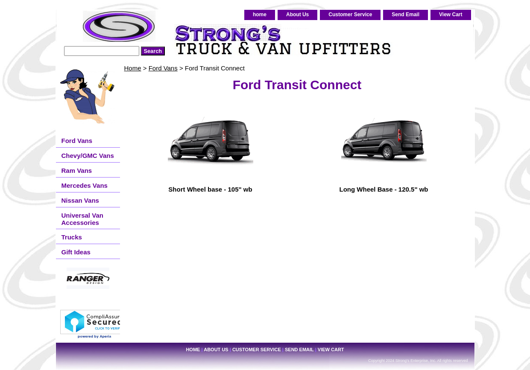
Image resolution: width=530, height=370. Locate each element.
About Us (297, 14)
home (259, 14)
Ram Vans (76, 170)
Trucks (71, 237)
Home (132, 68)
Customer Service (350, 14)
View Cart (450, 14)
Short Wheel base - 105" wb (210, 189)
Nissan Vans (80, 200)
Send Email (405, 14)
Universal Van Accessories (82, 219)
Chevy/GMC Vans (87, 155)
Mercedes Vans (84, 185)
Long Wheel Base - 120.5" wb (384, 189)
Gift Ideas (76, 252)
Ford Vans (163, 68)
